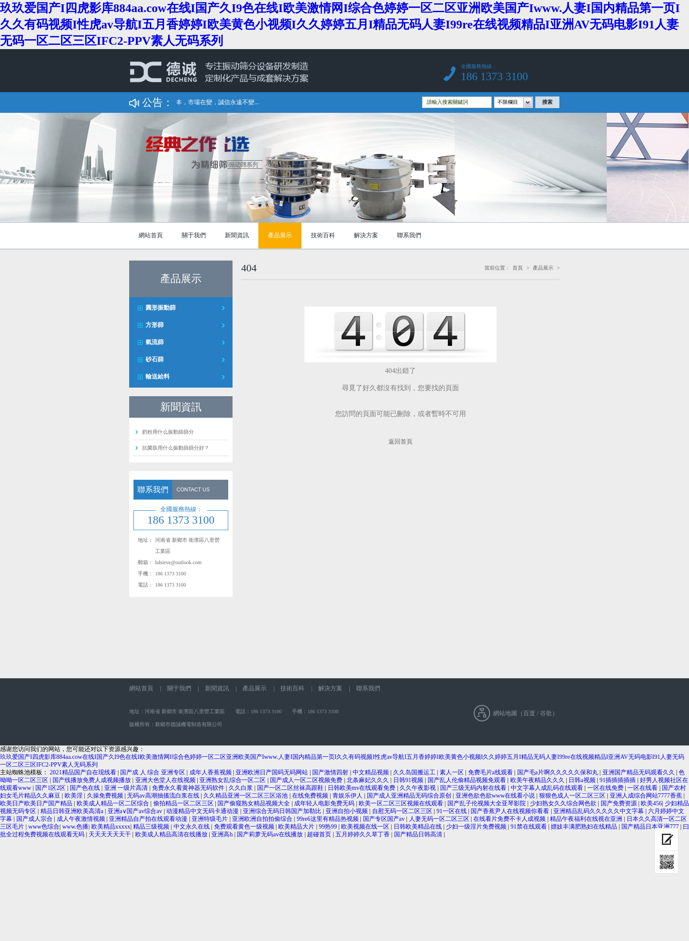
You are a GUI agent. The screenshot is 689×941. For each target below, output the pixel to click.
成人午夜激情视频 (82, 819)
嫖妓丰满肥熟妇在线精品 (585, 826)
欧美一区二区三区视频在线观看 (402, 803)
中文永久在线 (192, 826)
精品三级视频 (152, 826)
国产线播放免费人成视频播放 (93, 780)
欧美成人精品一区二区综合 (114, 803)
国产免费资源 (620, 803)
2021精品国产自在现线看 (84, 772)
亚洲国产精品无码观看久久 (639, 772)
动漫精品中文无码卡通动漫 (203, 811)
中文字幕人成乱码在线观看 (548, 788)
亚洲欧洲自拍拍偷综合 (263, 819)
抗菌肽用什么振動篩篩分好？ (175, 448)
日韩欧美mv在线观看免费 (362, 788)
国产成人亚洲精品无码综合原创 (410, 795)
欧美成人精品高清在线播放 (172, 834)
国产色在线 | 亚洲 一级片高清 (109, 788)
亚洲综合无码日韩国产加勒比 (283, 811)
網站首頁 (151, 235)
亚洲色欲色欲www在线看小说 (496, 795)
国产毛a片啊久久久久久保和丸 (558, 772)
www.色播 (75, 826)
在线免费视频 (311, 795)
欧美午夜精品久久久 (538, 780)
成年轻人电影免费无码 (325, 803)
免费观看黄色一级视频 (245, 826)
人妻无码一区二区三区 (440, 819)
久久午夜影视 (419, 788)
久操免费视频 (106, 795)
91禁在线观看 (530, 826)
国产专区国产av (385, 819)
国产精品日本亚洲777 (650, 826)
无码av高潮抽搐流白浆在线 (164, 795)
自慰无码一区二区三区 (403, 811)
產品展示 (280, 235)
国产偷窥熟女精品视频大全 (254, 803)
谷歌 (546, 713)
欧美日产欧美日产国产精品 (37, 803)
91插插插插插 (618, 780)
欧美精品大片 (297, 826)
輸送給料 (158, 376)
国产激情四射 (331, 772)
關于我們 (194, 235)
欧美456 (651, 803)
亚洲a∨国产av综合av (136, 811)
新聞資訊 (237, 235)
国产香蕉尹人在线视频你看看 (511, 811)
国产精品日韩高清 (419, 834)
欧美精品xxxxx (110, 826)
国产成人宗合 (35, 819)
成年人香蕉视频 (211, 772)
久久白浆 (241, 788)
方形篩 (155, 325)
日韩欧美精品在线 (419, 826)
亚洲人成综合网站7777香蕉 (647, 795)
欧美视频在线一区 (366, 826)
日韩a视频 (582, 780)
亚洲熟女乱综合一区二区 (233, 780)
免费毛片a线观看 (491, 772)
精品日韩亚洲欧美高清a (72, 811)
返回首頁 (400, 441)
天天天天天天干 (111, 834)
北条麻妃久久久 (369, 780)
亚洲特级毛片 (211, 819)
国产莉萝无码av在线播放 (270, 834)
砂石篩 (155, 359)
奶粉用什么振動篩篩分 (168, 432)
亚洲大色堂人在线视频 (166, 780)
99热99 (328, 826)
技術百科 (323, 235)
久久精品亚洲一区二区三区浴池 (246, 795)
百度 (529, 713)
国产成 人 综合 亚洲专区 (153, 772)
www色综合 (43, 826)
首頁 (517, 268)
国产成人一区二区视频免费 (307, 780)
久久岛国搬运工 (415, 772)
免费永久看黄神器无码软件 (189, 788)
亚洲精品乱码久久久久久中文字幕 (599, 811)
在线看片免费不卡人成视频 (510, 819)
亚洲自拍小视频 (347, 811)
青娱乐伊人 (348, 795)
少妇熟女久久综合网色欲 (564, 803)
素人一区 (453, 772)
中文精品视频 (372, 772)
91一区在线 (453, 811)
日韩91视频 (409, 780)
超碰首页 (320, 834)
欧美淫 (74, 795)
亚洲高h (222, 834)
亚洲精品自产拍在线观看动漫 (149, 819)
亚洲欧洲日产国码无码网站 (273, 772)
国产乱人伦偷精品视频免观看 (468, 780)
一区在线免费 (606, 788)
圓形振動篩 (161, 307)
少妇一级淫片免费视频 (477, 826)
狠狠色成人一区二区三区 (573, 795)
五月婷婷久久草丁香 (363, 834)
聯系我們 (409, 235)
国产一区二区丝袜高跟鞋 (291, 788)
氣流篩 (155, 342)
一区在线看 (643, 788)
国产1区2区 (51, 788)
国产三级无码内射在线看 (474, 788)
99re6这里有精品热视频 (328, 819)
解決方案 (366, 235)
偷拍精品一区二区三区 (184, 803)
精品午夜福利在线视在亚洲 (587, 819)
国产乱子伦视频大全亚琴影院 (487, 803)
